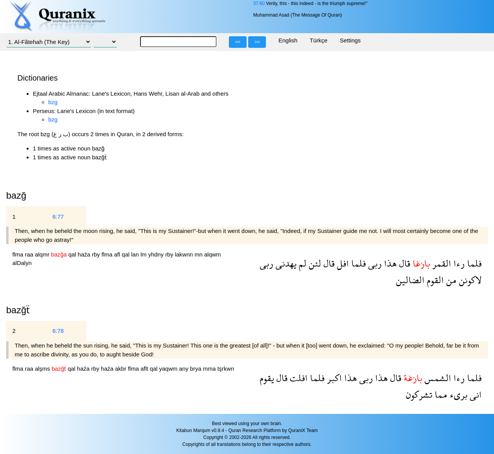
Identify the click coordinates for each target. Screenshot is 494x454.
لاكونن (469, 280)
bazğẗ (18, 310)
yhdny (156, 254)
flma (18, 254)
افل (342, 263)
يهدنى (284, 263)
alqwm (212, 254)
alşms (43, 368)
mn (199, 254)
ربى (374, 263)
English (287, 40)
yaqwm (169, 368)
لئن (313, 263)
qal (73, 254)
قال (403, 263)
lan (135, 254)
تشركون (419, 394)
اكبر (333, 378)
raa (30, 254)
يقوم (267, 378)
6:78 (58, 330)
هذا (389, 263)
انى (474, 394)
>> (257, 42)
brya (196, 368)
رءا (458, 263)
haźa (85, 254)
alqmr (43, 254)
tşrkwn (225, 368)
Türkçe (319, 40)
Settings (350, 40)
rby (97, 254)
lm (144, 254)
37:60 (259, 3)
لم (301, 263)
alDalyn (22, 263)
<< (237, 42)
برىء (457, 394)
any (184, 368)
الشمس (436, 378)
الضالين (410, 280)
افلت (298, 378)
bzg (53, 102)
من (450, 280)
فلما (473, 263)
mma (210, 368)
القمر (440, 263)
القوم (434, 280)
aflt (145, 368)
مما (439, 394)
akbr (121, 368)
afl (118, 254)
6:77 (58, 216)
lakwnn (185, 254)
